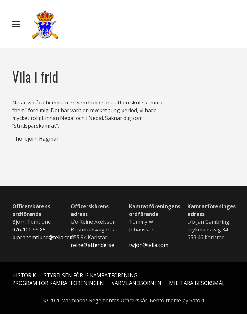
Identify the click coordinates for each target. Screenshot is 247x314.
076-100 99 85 (29, 229)
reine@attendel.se (92, 245)
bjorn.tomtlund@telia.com (43, 237)
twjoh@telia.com (148, 245)
